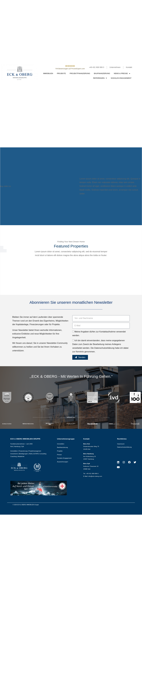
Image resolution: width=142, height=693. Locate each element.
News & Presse (122, 73)
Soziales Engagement (121, 78)
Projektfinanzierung (80, 73)
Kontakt (129, 67)
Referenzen (100, 78)
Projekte (61, 73)
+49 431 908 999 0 (96, 67)
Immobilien (48, 73)
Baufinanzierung (102, 73)
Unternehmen (115, 67)
